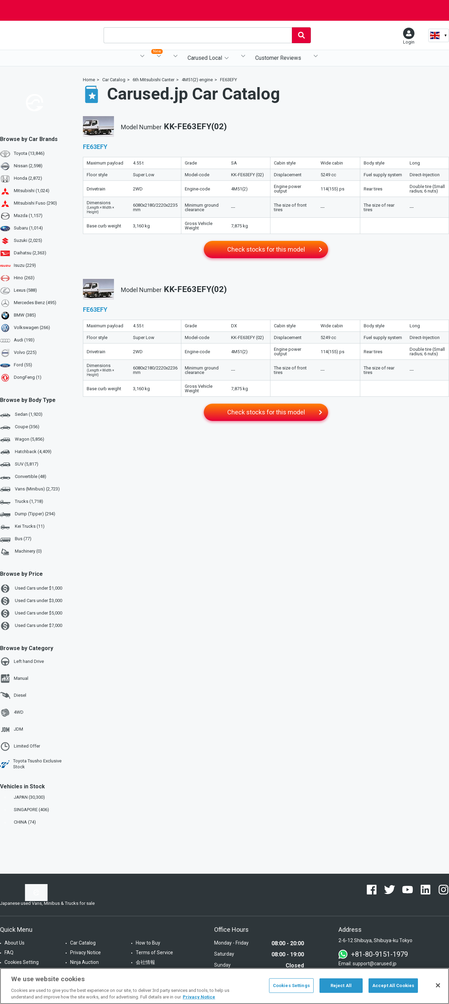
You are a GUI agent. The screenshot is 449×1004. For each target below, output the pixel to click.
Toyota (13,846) (29, 153)
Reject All (341, 985)
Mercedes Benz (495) (35, 302)
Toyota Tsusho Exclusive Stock (30, 763)
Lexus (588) (25, 290)
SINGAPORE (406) (25, 809)
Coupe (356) (19, 427)
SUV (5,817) (19, 464)
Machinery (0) (21, 551)
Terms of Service (154, 952)
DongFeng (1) (27, 377)
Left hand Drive (22, 661)
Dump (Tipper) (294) (27, 514)
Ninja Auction (84, 962)
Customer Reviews (278, 58)
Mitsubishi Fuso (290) (35, 203)
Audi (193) (24, 340)
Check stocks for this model (266, 249)
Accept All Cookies (393, 985)
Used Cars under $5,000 (31, 613)
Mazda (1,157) (28, 215)
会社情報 (145, 962)
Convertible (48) (23, 477)
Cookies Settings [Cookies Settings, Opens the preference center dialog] (291, 985)
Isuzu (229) (25, 265)
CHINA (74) (18, 822)
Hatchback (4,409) (25, 452)
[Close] (438, 985)
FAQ (8, 952)
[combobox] (198, 35)
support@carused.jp (375, 963)
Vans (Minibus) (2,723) (30, 489)
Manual (14, 678)
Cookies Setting (21, 962)
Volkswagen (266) (32, 327)
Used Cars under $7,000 (31, 626)
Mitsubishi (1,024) (31, 190)
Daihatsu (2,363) (30, 252)
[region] (224, 986)
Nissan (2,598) (28, 165)
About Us (14, 943)
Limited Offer (20, 746)
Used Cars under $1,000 (31, 588)
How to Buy (148, 943)
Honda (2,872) (28, 178)
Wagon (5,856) (22, 439)
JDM (11, 729)
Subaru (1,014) (28, 228)
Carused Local (205, 58)
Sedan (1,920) (21, 415)
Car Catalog (83, 943)
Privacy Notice (85, 952)
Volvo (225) (25, 352)
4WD (11, 712)
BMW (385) (25, 315)
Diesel (13, 695)
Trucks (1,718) (21, 502)
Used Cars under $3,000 (31, 601)
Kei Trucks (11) (22, 527)
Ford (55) (23, 364)
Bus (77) (15, 539)
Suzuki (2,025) (28, 240)
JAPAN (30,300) (23, 797)
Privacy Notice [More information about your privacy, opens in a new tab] (199, 997)
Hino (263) (24, 277)
